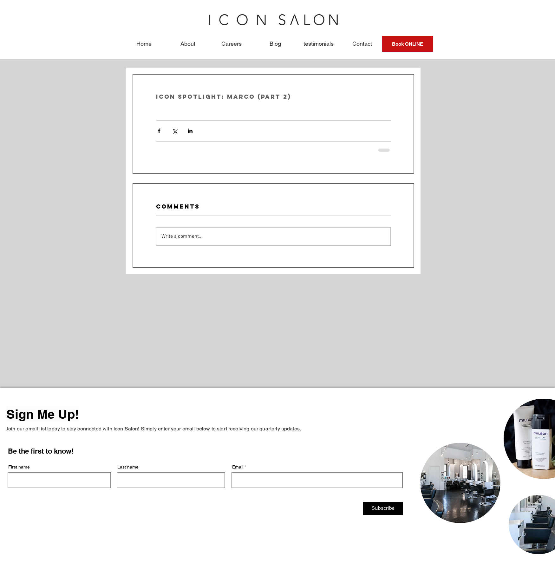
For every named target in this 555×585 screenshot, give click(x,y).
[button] (188, 44)
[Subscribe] (383, 508)
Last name (128, 467)
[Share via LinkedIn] (190, 131)
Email (237, 467)
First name (19, 467)
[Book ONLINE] (407, 44)
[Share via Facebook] (159, 131)
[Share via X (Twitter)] (175, 131)
